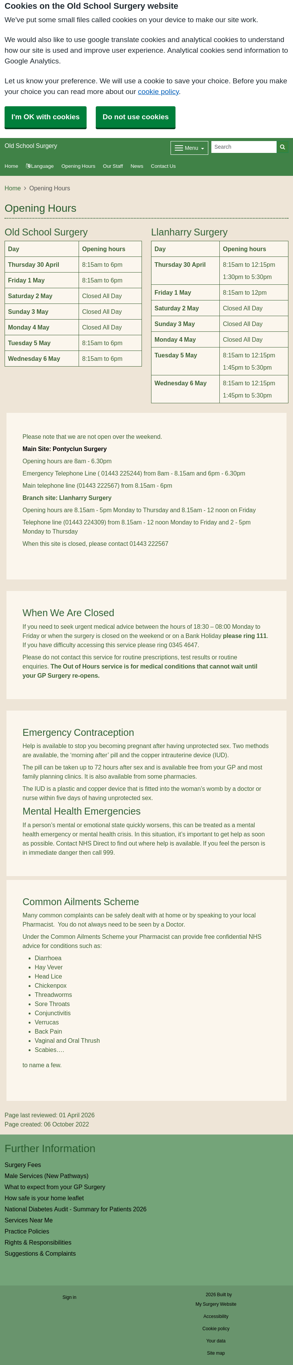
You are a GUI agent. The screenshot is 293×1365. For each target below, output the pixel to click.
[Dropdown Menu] (189, 148)
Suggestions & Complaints (40, 1253)
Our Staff (113, 166)
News (136, 166)
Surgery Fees (23, 1165)
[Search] (244, 147)
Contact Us (163, 166)
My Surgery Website (215, 1304)
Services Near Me (29, 1220)
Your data (216, 1341)
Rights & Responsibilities (38, 1242)
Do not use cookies (136, 116)
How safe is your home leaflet (44, 1198)
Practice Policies (27, 1231)
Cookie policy (215, 1328)
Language (40, 166)
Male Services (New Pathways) (47, 1176)
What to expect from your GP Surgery (55, 1187)
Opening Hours (78, 166)
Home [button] (11, 166)
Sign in (69, 1297)
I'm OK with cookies (45, 116)
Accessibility (215, 1316)
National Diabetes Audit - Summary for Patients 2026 (75, 1209)
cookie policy (158, 91)
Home (13, 188)
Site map (216, 1353)
